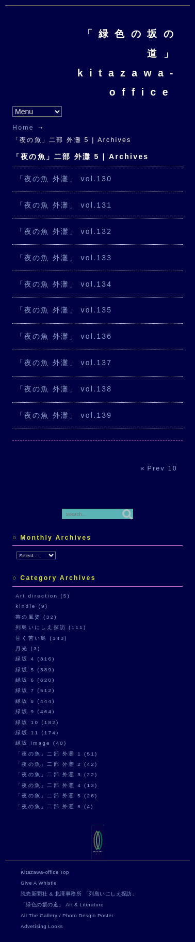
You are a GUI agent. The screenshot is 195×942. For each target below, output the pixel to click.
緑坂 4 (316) (35, 659)
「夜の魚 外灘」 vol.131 (64, 205)
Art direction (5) (42, 596)
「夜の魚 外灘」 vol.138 (64, 389)
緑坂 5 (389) (35, 669)
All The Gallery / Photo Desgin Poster (67, 915)
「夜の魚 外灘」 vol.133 (64, 258)
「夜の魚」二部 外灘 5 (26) (56, 795)
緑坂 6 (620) (35, 680)
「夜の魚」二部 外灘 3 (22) (56, 774)
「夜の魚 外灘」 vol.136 (64, 336)
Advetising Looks (42, 926)
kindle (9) (31, 606)
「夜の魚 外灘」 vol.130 (64, 179)
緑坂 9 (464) (35, 711)
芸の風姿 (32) (36, 617)
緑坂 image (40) (41, 743)
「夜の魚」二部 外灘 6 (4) (54, 806)
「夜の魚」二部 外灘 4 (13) (56, 785)
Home (23, 127)
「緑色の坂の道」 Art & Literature (62, 904)
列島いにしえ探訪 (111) (50, 627)
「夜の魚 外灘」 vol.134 (64, 284)
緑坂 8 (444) (35, 701)
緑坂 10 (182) (37, 722)
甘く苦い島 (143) (41, 638)
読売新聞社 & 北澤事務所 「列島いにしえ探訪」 (79, 894)
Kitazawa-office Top (45, 872)
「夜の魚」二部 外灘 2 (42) (56, 764)
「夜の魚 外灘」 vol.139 (64, 415)
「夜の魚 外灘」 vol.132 (64, 231)
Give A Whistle (39, 883)
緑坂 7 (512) (35, 690)
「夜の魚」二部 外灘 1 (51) (56, 754)
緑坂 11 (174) (37, 732)
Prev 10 (162, 468)
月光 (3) (27, 648)
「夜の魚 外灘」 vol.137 (64, 362)
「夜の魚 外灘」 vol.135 (64, 310)
